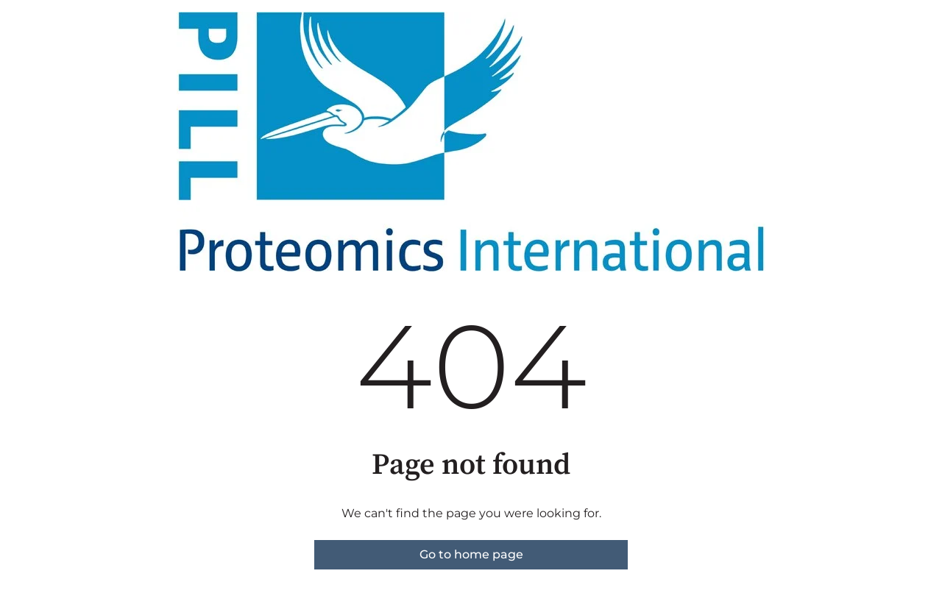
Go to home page (471, 554)
